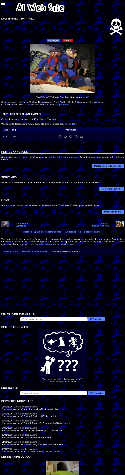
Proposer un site (112, 212)
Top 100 (71, 124)
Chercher (96, 319)
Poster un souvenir (111, 189)
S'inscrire (96, 393)
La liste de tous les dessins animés (83, 232)
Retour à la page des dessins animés (42, 232)
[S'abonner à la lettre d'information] (53, 393)
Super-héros (62, 104)
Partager (53, 40)
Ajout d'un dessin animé (25, 407)
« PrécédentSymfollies (22, 224)
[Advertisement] (62, 286)
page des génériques (45, 244)
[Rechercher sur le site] (54, 319)
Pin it (67, 40)
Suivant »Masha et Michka (100, 224)
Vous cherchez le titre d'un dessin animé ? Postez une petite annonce (62, 356)
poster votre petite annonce (63, 157)
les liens (69, 244)
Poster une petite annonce (107, 166)
